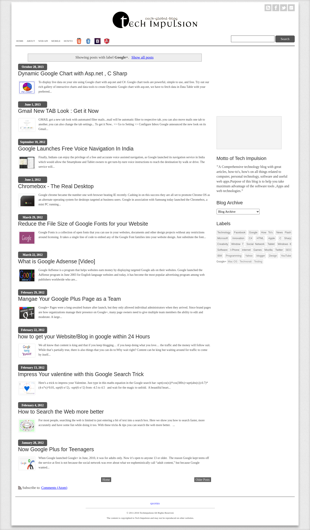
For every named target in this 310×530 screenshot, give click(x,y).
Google (253, 232)
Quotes (155, 503)
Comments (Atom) (54, 488)
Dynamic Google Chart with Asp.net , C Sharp (72, 73)
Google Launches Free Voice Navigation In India (75, 149)
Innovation (238, 238)
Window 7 (237, 244)
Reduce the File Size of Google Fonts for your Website (83, 224)
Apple (271, 238)
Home (19, 41)
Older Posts (203, 479)
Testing (258, 261)
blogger (260, 255)
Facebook (239, 232)
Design (273, 255)
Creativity (222, 244)
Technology (224, 232)
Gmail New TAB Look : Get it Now (58, 111)
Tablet (271, 244)
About (31, 41)
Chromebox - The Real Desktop (56, 186)
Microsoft (222, 238)
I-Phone (234, 249)
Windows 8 (284, 244)
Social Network (255, 244)
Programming (233, 255)
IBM (219, 255)
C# (250, 238)
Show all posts (143, 57)
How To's (267, 232)
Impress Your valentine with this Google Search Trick (81, 374)
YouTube (286, 255)
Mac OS (232, 261)
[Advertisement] (249, 81)
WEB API (43, 41)
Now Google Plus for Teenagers (56, 449)
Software (222, 249)
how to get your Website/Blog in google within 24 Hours (84, 336)
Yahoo (249, 255)
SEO (288, 249)
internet (246, 249)
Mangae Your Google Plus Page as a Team (69, 299)
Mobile (55, 41)
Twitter (279, 249)
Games (257, 249)
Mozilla (269, 249)
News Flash (283, 232)
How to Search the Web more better (61, 412)
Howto (68, 41)
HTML (260, 238)
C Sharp (285, 238)
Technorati (245, 261)
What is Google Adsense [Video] (56, 261)
